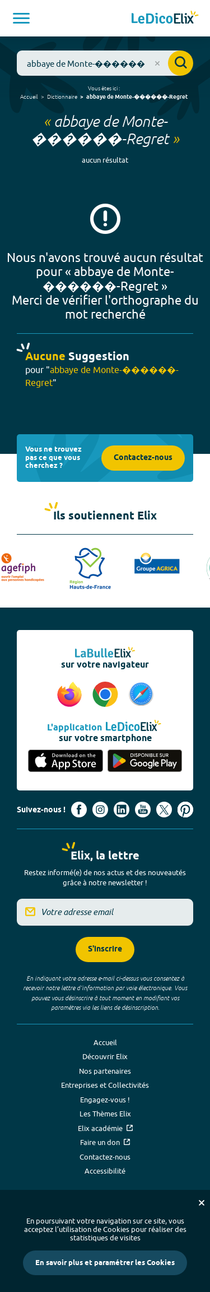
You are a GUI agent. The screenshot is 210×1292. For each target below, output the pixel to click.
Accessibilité (105, 1170)
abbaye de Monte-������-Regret (137, 97)
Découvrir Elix (105, 1056)
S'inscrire (105, 949)
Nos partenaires (105, 1070)
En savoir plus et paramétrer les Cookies (105, 1263)
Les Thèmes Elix (105, 1113)
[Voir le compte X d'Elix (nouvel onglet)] (164, 809)
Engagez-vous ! (105, 1099)
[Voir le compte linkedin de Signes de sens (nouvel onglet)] (121, 809)
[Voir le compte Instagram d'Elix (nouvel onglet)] (100, 809)
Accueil (29, 96)
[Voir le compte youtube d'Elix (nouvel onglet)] (143, 809)
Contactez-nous (143, 458)
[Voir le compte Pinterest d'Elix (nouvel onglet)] (185, 809)
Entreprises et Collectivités (105, 1085)
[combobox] (105, 63)
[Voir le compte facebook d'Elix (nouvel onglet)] (79, 809)
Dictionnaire (62, 96)
